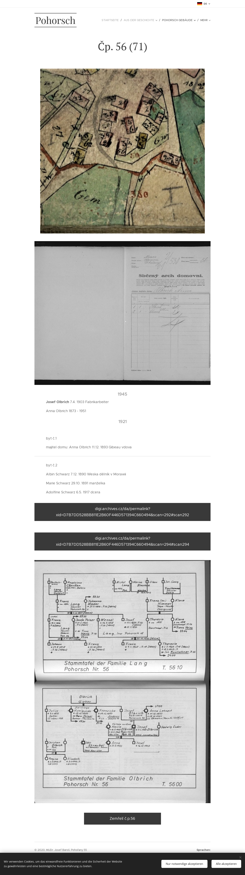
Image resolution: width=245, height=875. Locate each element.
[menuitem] (97, 20)
